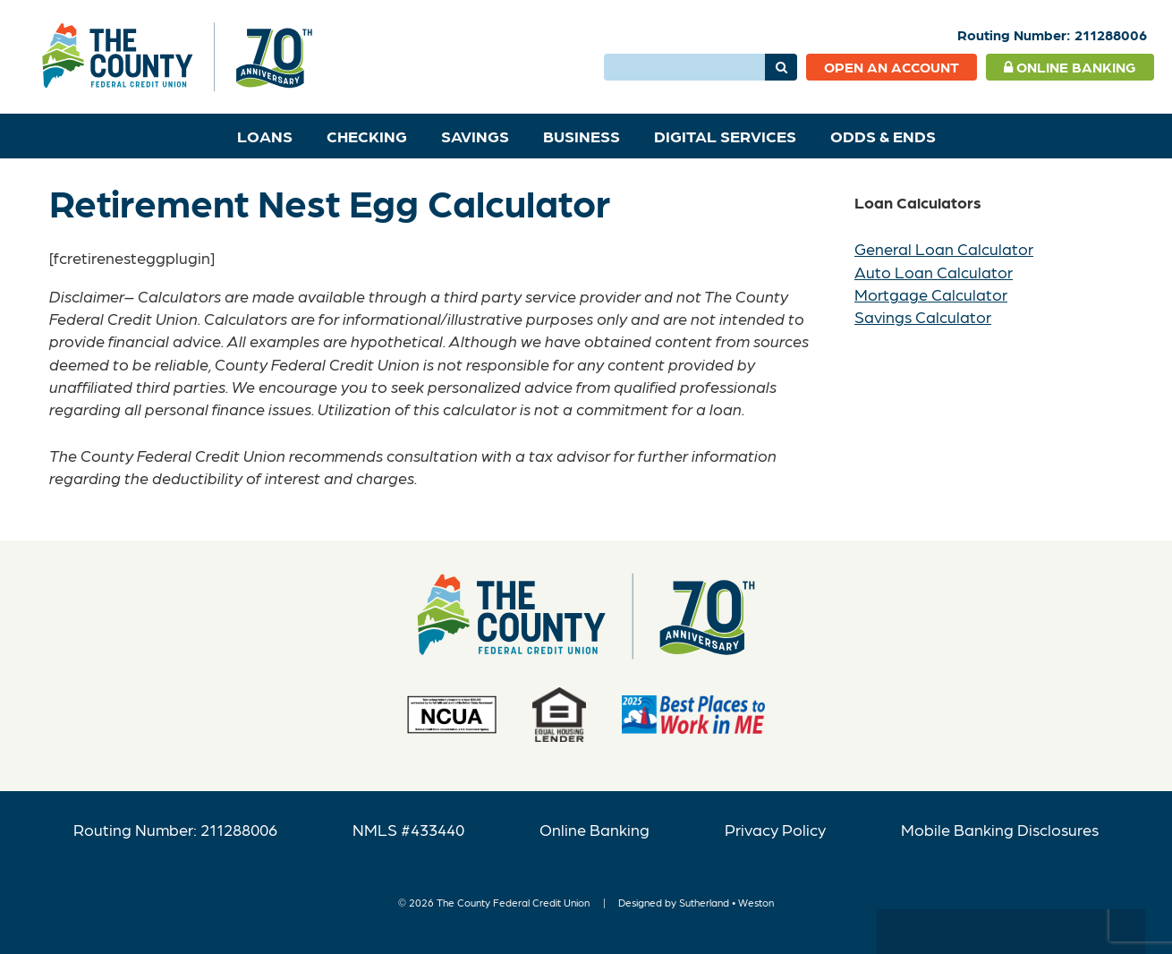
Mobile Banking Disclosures (1000, 829)
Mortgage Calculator (930, 294)
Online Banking (1070, 66)
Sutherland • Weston (726, 902)
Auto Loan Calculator (933, 271)
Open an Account (891, 66)
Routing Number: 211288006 (175, 829)
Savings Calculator (922, 316)
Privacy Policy (775, 829)
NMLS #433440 (408, 829)
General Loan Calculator (943, 248)
